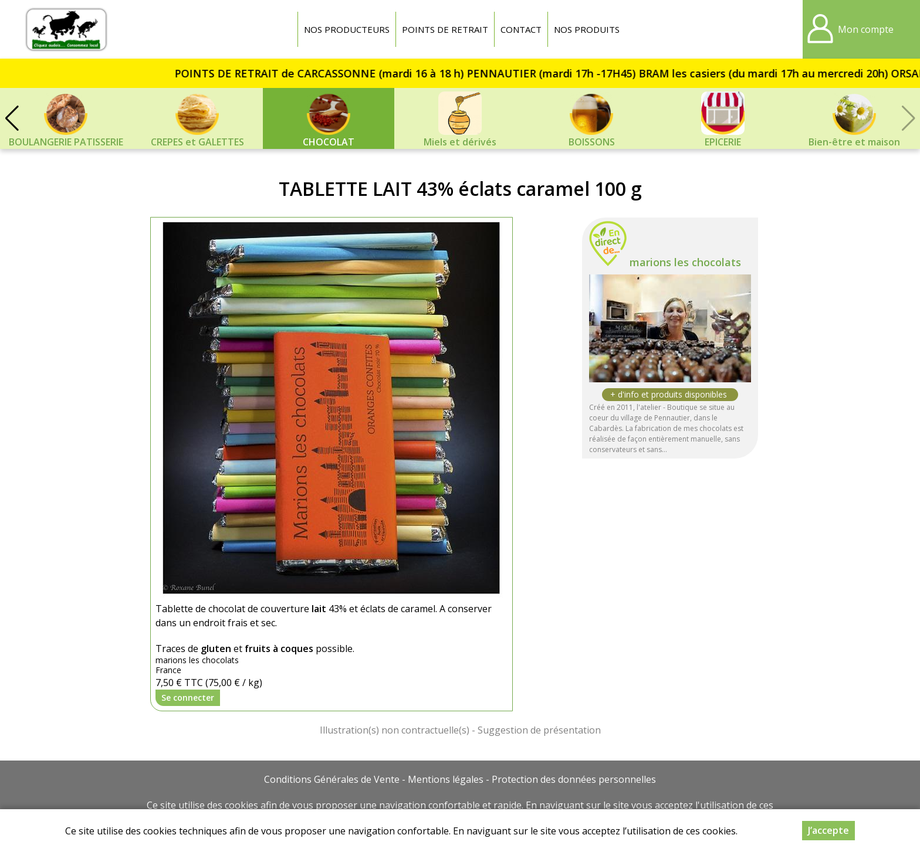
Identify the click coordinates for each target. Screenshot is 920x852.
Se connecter (187, 697)
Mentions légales (445, 779)
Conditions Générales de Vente (332, 779)
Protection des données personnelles (574, 779)
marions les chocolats (685, 262)
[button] (11, 118)
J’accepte (828, 830)
